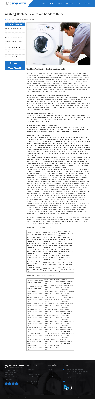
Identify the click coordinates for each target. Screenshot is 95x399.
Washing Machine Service (33, 369)
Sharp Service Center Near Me (14, 37)
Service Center (69, 3)
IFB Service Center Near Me (13, 57)
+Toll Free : (70, 377)
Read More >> (9, 379)
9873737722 (14, 67)
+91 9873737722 (14, 65)
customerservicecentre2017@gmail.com (78, 381)
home (7, 19)
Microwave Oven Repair (33, 374)
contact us (87, 3)
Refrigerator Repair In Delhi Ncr (35, 381)
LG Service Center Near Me (13, 47)
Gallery (79, 3)
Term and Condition (85, 397)
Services (59, 3)
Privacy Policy (75, 397)
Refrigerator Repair (31, 371)
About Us (50, 3)
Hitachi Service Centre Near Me (14, 34)
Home (43, 3)
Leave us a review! (47, 9)
